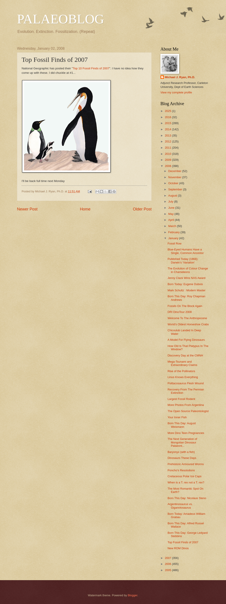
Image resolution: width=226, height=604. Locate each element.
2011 (168, 147)
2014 (168, 129)
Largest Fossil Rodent (181, 399)
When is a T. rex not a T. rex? (186, 482)
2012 (168, 141)
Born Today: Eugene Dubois (185, 284)
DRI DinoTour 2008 (180, 312)
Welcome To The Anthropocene (187, 318)
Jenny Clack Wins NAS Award (186, 278)
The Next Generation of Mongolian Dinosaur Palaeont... (182, 442)
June (171, 207)
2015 (168, 123)
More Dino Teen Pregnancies (186, 433)
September (175, 189)
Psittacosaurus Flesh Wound (186, 383)
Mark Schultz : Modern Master (186, 290)
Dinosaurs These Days (182, 458)
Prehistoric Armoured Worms (186, 464)
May (171, 214)
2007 (168, 558)
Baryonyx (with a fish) (181, 452)
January (173, 238)
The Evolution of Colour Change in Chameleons (188, 270)
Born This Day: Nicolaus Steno (187, 498)
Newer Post (27, 209)
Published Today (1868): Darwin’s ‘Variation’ (183, 260)
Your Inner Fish (177, 417)
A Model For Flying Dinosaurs (186, 339)
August (173, 195)
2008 (168, 166)
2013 (168, 135)
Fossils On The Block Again (185, 306)
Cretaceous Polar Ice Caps (185, 476)
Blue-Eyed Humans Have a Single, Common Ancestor (186, 251)
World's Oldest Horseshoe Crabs (188, 324)
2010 (168, 153)
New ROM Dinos (178, 548)
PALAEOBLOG (60, 19)
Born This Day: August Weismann (182, 425)
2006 (168, 564)
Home (85, 209)
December (175, 171)
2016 (168, 117)
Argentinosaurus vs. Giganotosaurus (180, 505)
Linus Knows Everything (183, 377)
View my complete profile (176, 92)
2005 (168, 570)
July (171, 201)
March (172, 226)
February (174, 232)
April (171, 220)
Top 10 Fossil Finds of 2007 (91, 68)
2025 (168, 111)
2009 (168, 159)
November (175, 177)
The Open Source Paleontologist (188, 411)
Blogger (132, 595)
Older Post (142, 209)
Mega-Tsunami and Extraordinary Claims (182, 363)
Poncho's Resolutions (181, 470)
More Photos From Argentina (186, 405)
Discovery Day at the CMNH (185, 355)
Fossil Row (174, 243)
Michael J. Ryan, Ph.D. (180, 77)
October (173, 183)
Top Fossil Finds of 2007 (183, 542)
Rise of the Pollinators (181, 371)
